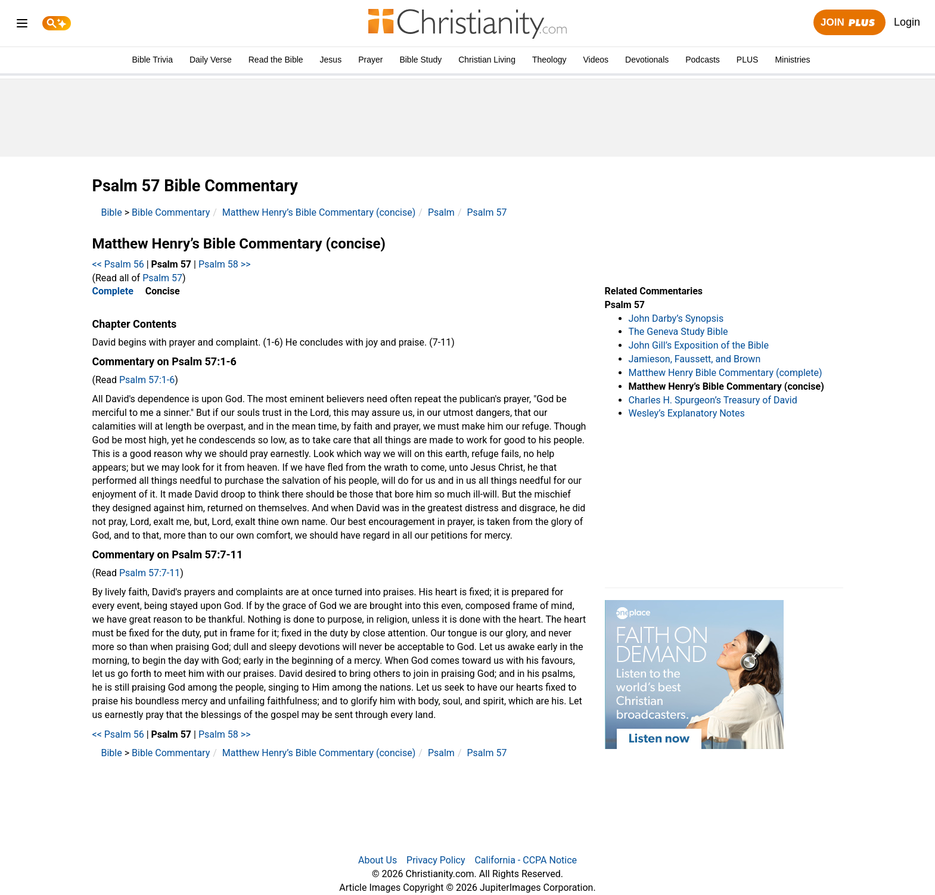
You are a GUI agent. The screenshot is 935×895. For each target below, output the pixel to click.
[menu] (22, 25)
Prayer (370, 59)
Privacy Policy (435, 860)
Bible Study (420, 59)
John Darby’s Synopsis (676, 318)
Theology (549, 59)
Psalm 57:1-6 (147, 380)
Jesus (331, 59)
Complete (112, 291)
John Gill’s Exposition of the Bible (699, 345)
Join (849, 22)
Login (907, 22)
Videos (596, 59)
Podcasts (702, 59)
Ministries (792, 59)
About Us (377, 860)
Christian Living (486, 59)
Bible (111, 212)
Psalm (441, 212)
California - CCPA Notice (525, 860)
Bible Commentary (171, 212)
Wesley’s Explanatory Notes (687, 413)
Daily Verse (211, 59)
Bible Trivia (152, 59)
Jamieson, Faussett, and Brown (695, 359)
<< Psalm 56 (118, 264)
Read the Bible (275, 59)
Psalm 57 (487, 212)
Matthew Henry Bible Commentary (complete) (725, 372)
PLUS (748, 59)
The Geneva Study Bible (678, 331)
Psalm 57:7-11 (149, 573)
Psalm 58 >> (224, 264)
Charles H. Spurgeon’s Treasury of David (713, 400)
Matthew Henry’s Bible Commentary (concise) (319, 212)
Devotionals (647, 59)
